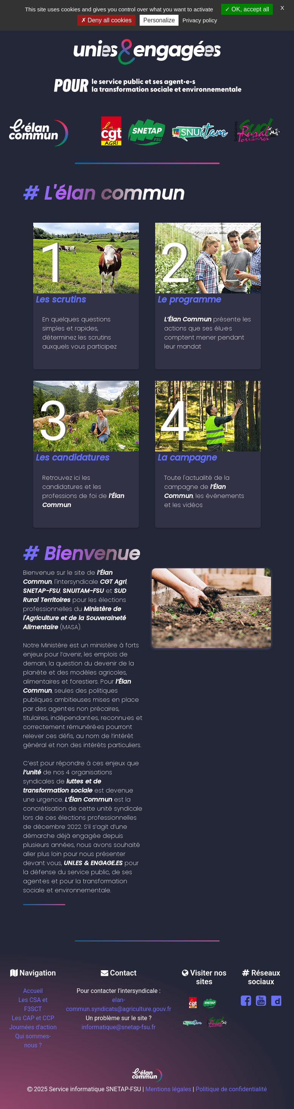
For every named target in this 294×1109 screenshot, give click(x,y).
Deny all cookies (106, 20)
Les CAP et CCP (33, 1018)
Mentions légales (168, 1089)
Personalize (159, 20)
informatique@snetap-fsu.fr (118, 1027)
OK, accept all (247, 9)
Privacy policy (200, 20)
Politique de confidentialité (231, 1089)
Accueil (33, 990)
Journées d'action (33, 1027)
